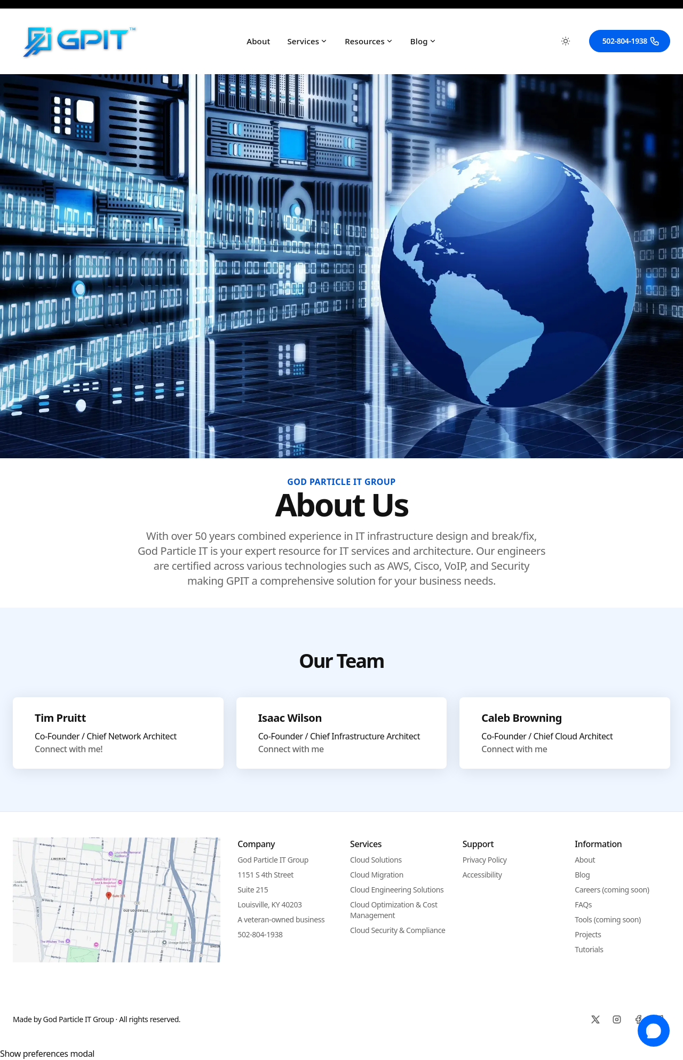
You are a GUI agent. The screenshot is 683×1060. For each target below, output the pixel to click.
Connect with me (291, 749)
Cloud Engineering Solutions (396, 889)
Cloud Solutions (376, 860)
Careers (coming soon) (612, 889)
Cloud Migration (376, 875)
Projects (588, 934)
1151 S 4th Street (265, 875)
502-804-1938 (631, 41)
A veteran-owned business (280, 919)
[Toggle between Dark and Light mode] (565, 41)
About (258, 41)
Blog (423, 41)
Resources (369, 41)
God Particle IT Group (272, 860)
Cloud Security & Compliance (397, 930)
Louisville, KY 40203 (269, 904)
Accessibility (482, 875)
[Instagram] (617, 1019)
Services (307, 41)
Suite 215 (252, 889)
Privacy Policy (485, 860)
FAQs (583, 904)
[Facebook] (638, 1019)
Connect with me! (68, 749)
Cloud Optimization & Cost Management (394, 909)
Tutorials (589, 949)
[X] (595, 1019)
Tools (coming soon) (608, 919)
